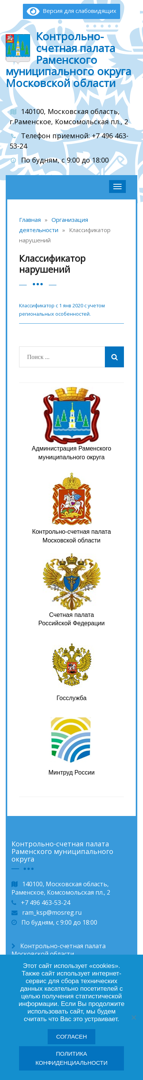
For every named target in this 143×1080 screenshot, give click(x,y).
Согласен (71, 1036)
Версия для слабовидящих (71, 10)
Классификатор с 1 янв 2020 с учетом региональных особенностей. (62, 309)
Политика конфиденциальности (71, 1058)
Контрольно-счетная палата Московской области (58, 950)
